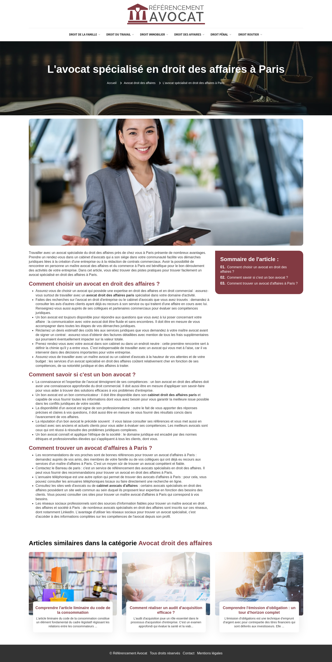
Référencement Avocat (130, 653)
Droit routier (250, 34)
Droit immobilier (154, 34)
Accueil (111, 83)
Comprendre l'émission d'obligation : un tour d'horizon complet (259, 610)
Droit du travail (120, 34)
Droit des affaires (189, 34)
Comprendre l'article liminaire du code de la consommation (72, 610)
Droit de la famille (84, 34)
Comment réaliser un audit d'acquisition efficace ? (166, 610)
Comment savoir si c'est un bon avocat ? (254, 277)
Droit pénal (220, 34)
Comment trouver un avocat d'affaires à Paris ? (259, 283)
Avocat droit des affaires (140, 83)
